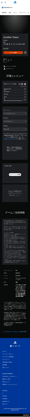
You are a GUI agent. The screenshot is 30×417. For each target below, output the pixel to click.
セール (15, 12)
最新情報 (4, 12)
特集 (10, 12)
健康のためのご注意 (8, 324)
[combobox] (15, 113)
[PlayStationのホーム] (15, 2)
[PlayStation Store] (7, 7)
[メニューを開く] (2, 2)
